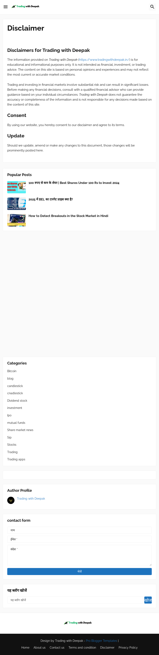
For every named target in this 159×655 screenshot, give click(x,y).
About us (40, 647)
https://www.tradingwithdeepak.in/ (104, 60)
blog (10, 378)
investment (14, 408)
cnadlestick (15, 393)
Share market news (20, 430)
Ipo (9, 415)
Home (25, 647)
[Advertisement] (79, 294)
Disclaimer (107, 647)
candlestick (15, 386)
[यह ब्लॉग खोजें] (75, 600)
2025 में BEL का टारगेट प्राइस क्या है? (51, 199)
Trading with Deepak (31, 498)
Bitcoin (11, 371)
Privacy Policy (128, 647)
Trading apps (16, 459)
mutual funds (16, 422)
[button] (5, 7)
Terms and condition (82, 647)
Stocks (11, 444)
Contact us (57, 647)
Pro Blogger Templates (101, 640)
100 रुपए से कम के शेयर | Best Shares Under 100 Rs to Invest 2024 (74, 183)
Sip (9, 437)
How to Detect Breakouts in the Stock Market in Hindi (68, 216)
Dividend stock (17, 400)
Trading (12, 452)
